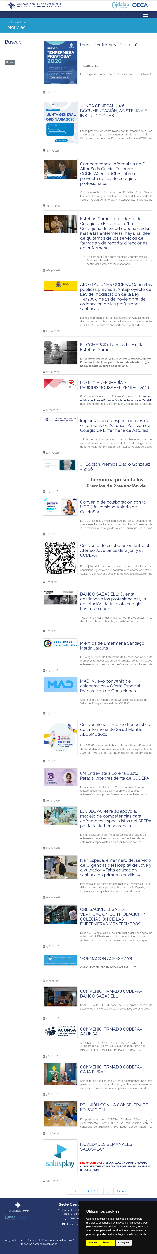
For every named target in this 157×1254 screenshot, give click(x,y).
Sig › (108, 1191)
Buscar (9, 62)
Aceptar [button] (93, 1242)
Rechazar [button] (107, 1242)
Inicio (10, 22)
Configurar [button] (123, 1242)
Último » (121, 1191)
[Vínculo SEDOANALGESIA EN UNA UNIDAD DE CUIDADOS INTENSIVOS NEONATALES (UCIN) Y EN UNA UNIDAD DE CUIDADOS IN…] (115, 1166)
